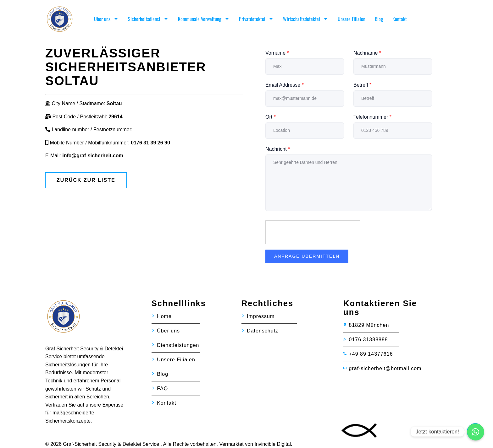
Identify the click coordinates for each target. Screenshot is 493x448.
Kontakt (399, 19)
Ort (270, 117)
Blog (379, 19)
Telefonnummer (372, 117)
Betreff (362, 85)
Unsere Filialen (351, 19)
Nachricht (277, 149)
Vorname (277, 53)
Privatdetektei (256, 18)
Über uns (106, 18)
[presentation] (313, 232)
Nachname (367, 53)
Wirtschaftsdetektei (305, 18)
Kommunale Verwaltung (204, 18)
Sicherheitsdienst (148, 18)
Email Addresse (284, 85)
